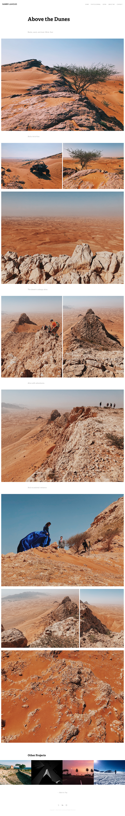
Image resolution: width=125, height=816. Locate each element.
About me (111, 4)
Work (104, 4)
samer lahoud (9, 4)
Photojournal (96, 4)
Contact (119, 4)
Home (87, 4)
